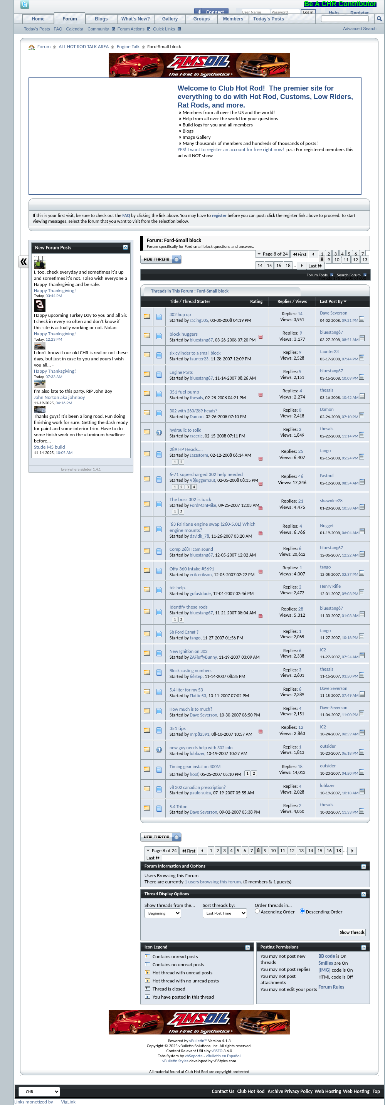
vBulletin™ (198, 1040)
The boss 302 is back (190, 499)
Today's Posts (37, 29)
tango (195, 638)
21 (300, 501)
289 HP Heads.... (186, 449)
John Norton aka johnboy (59, 397)
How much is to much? (191, 709)
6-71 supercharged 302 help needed (206, 474)
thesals (196, 397)
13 (364, 259)
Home (38, 19)
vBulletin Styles (175, 1060)
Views (301, 301)
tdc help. (178, 587)
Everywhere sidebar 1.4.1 (81, 469)
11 (346, 259)
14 (259, 265)
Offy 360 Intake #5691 (192, 569)
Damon (196, 416)
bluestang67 (201, 340)
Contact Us (223, 1091)
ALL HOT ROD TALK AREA (84, 46)
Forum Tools (317, 275)
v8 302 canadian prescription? (198, 787)
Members (233, 19)
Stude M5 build (49, 447)
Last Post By (333, 301)
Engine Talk (128, 46)
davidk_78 (199, 536)
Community (98, 29)
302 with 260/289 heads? (193, 411)
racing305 (199, 320)
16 (278, 265)
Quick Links (164, 29)
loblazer (197, 753)
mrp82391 (199, 734)
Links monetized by (45, 1102)
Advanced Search (360, 28)
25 (300, 451)
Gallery (170, 19)
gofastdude (200, 593)
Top (376, 1091)
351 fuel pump (184, 392)
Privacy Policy (298, 1091)
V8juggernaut (202, 480)
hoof (194, 774)
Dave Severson (203, 715)
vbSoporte (194, 1055)
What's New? (135, 19)
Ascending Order (275, 911)
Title (174, 301)
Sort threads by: (219, 905)
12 (355, 259)
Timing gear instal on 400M (195, 766)
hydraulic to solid (186, 430)
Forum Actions (131, 29)
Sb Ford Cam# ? (184, 632)
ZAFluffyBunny (203, 657)
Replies (284, 301)
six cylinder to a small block (195, 353)
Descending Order (321, 911)
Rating (256, 301)
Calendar (75, 29)
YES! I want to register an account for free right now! (231, 149)
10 (336, 259)
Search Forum (349, 275)
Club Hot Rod (251, 1091)
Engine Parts (181, 372)
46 (300, 476)
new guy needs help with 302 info (201, 747)
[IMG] (324, 970)
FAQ (58, 29)
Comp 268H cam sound (191, 549)
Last (316, 266)
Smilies (325, 963)
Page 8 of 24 (275, 254)
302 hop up (180, 314)
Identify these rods (189, 607)
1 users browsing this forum (213, 882)
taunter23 (199, 359)
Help (334, 13)
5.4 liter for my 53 (186, 690)
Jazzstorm (199, 455)
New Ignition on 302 (188, 651)
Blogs (101, 19)
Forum (69, 19)
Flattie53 (198, 695)
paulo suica (200, 793)
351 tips (178, 728)
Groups (201, 19)
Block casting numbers (191, 670)
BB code (326, 956)
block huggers (184, 334)
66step (196, 676)
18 (288, 265)
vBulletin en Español (223, 1055)
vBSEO (217, 1050)
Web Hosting (327, 1091)
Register (359, 13)
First (299, 254)
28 (300, 609)
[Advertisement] (100, 134)
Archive (275, 1091)
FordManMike (203, 505)
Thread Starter (196, 301)
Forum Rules (331, 987)
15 (269, 265)
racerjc (196, 436)
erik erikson (201, 574)
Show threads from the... (170, 905)
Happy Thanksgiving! (55, 290)
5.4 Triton (178, 806)
